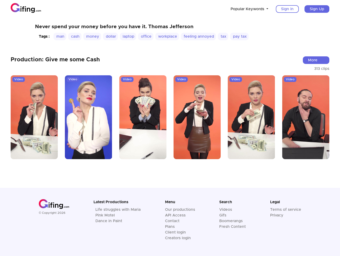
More (313, 60)
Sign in (287, 9)
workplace (167, 36)
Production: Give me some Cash (55, 60)
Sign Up (317, 9)
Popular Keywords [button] (248, 9)
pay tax (240, 36)
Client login (175, 232)
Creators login (178, 238)
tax (223, 36)
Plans (170, 227)
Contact (172, 221)
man (60, 36)
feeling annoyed (199, 36)
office (146, 36)
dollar (111, 36)
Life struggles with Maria (118, 209)
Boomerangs (231, 221)
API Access (175, 215)
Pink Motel (105, 215)
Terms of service (285, 209)
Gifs (222, 215)
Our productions (180, 209)
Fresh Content (232, 227)
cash (75, 36)
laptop (128, 36)
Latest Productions (111, 202)
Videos (225, 209)
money (92, 36)
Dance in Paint (108, 221)
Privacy (276, 215)
